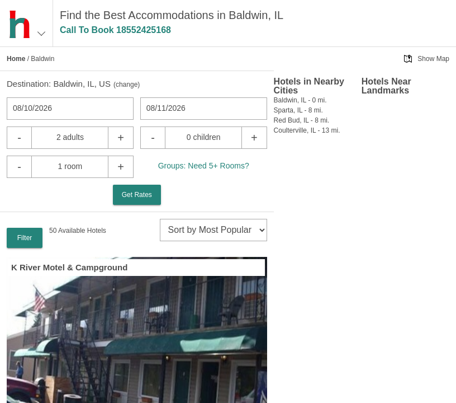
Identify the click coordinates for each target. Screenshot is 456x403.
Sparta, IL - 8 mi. (298, 110)
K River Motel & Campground (69, 267)
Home (16, 59)
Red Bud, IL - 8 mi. (302, 120)
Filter (24, 238)
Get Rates (137, 195)
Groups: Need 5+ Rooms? (203, 165)
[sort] (213, 230)
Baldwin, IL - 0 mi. (300, 100)
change (126, 84)
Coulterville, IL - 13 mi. (307, 130)
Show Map (433, 59)
